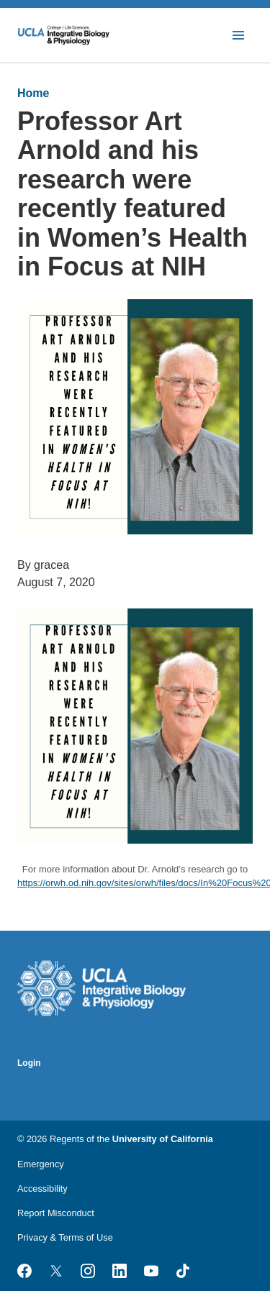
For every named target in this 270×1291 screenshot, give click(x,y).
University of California (162, 1138)
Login (29, 1063)
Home (33, 93)
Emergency (40, 1164)
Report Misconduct (55, 1213)
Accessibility (42, 1188)
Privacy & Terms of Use (65, 1237)
